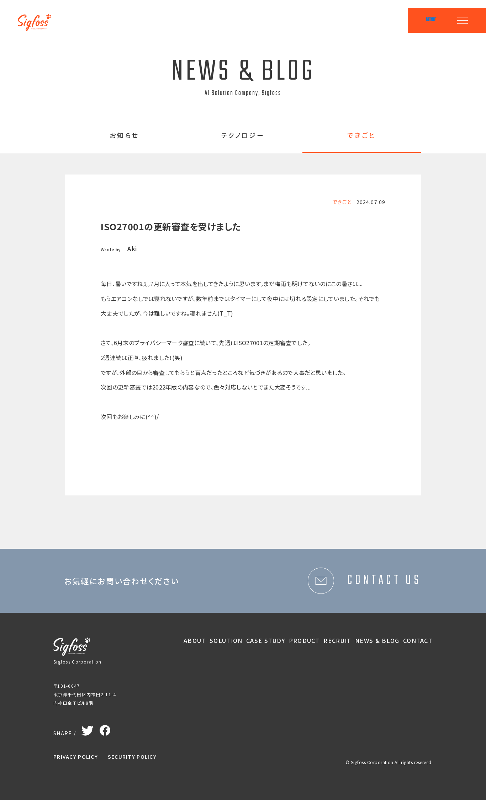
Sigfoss (38, 17)
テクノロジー (243, 136)
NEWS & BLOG (377, 640)
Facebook (105, 728)
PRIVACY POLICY (75, 756)
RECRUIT (337, 640)
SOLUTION (226, 640)
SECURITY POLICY (132, 756)
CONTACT (418, 640)
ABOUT (195, 640)
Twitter (87, 729)
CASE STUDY (265, 640)
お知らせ (124, 136)
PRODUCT (304, 640)
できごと (361, 136)
